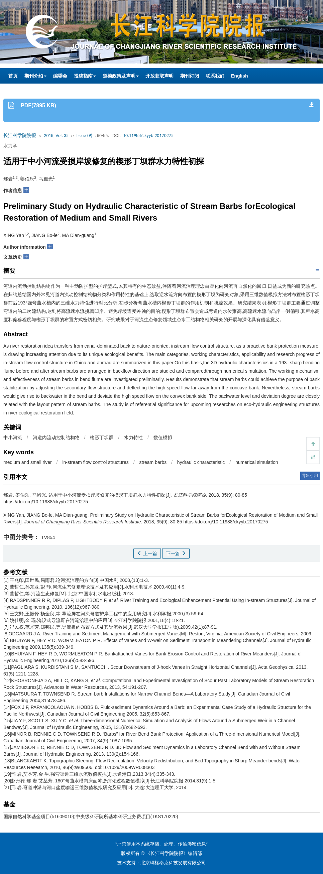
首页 (13, 76)
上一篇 (147, 553)
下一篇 (176, 553)
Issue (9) (84, 135)
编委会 (60, 76)
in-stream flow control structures (95, 462)
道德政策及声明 (121, 76)
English (239, 76)
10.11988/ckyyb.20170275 (148, 135)
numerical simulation (256, 462)
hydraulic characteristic (201, 462)
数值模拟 (162, 437)
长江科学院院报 (19, 135)
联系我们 (215, 76)
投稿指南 (85, 76)
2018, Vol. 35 (56, 135)
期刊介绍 (35, 76)
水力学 (10, 145)
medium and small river (27, 462)
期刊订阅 (189, 76)
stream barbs (153, 462)
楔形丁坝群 (101, 437)
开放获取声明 (159, 76)
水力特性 (133, 437)
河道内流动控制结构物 (56, 437)
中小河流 (12, 437)
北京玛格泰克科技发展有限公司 (173, 862)
